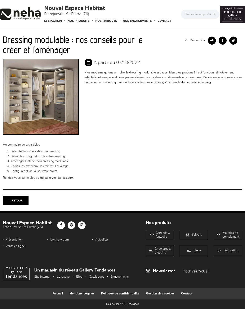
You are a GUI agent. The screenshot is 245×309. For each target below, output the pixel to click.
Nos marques (106, 21)
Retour (16, 200)
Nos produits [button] (79, 21)
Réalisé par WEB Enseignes (122, 304)
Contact (164, 21)
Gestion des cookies (160, 293)
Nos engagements (137, 21)
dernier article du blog (196, 82)
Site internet (42, 276)
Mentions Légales (82, 293)
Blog (79, 276)
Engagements (120, 276)
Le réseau (63, 276)
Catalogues (96, 276)
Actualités (102, 239)
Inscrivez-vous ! (196, 271)
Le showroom (59, 239)
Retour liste (195, 40)
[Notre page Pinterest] (71, 225)
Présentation (14, 239)
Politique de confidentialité (120, 293)
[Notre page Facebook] (61, 225)
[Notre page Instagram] (82, 225)
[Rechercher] (215, 14)
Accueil (58, 293)
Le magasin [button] (53, 21)
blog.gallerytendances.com (56, 177)
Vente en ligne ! (16, 246)
